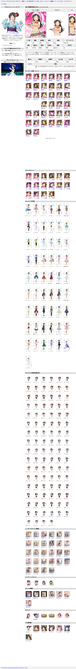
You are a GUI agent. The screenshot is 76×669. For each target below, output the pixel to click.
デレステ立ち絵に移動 (12, 32)
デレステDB (60, 1)
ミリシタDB (3, 4)
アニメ (55, 1)
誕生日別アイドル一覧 (34, 1)
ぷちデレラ (41, 1)
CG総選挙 (51, 1)
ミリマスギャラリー (68, 1)
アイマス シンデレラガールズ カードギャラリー (11, 1)
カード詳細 (29, 179)
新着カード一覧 (25, 1)
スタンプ (46, 1)
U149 (26, 667)
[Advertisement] (47, 153)
